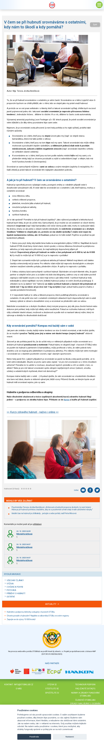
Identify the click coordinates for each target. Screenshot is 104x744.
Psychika (11, 590)
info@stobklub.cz (23, 684)
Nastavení (70, 737)
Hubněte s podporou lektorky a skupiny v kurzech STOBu (31, 612)
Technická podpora (85, 684)
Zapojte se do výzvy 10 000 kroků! (21, 619)
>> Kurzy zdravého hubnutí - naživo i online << (32, 412)
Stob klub (52, 4)
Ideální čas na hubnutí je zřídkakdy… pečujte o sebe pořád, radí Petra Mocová (44, 513)
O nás (19, 688)
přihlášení (37, 524)
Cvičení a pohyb (15, 587)
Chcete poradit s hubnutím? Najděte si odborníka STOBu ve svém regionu (38, 616)
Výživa (10, 583)
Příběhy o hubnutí (16, 593)
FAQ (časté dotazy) (85, 688)
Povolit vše (34, 737)
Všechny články (15, 580)
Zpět (95, 24)
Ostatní (11, 596)
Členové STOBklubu (85, 700)
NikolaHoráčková (24, 534)
